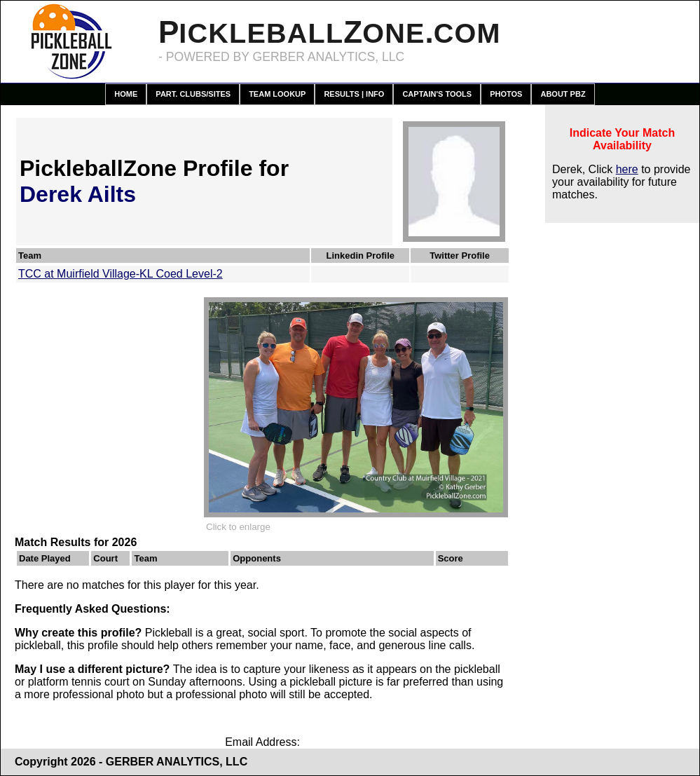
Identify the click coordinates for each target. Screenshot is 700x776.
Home (125, 94)
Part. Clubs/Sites (193, 94)
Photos (506, 94)
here (627, 169)
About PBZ (562, 94)
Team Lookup (277, 94)
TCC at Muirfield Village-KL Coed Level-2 (120, 274)
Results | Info (354, 94)
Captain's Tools (437, 94)
